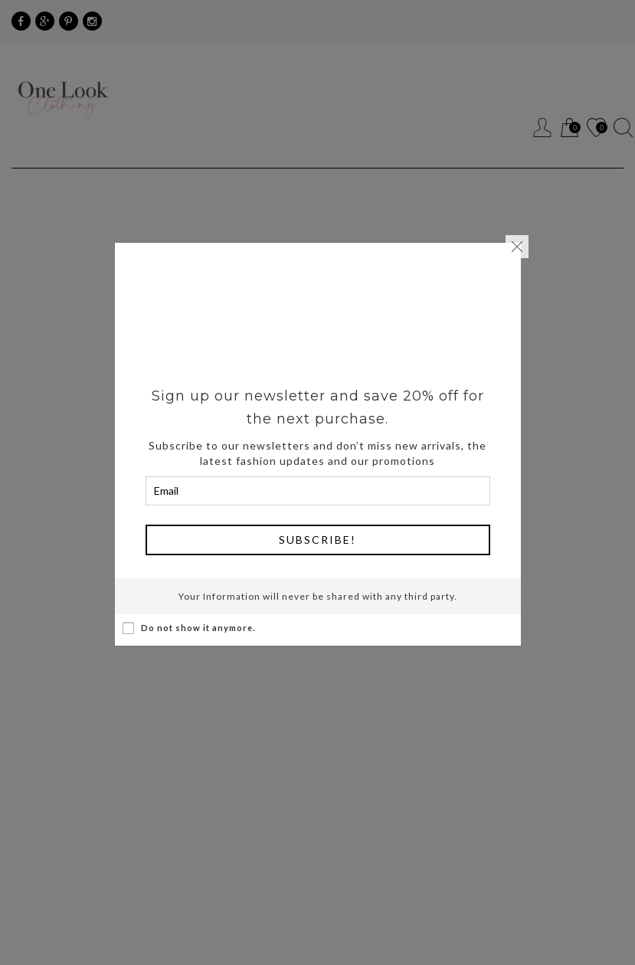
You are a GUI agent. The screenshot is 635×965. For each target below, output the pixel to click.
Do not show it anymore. (189, 628)
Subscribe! (317, 539)
